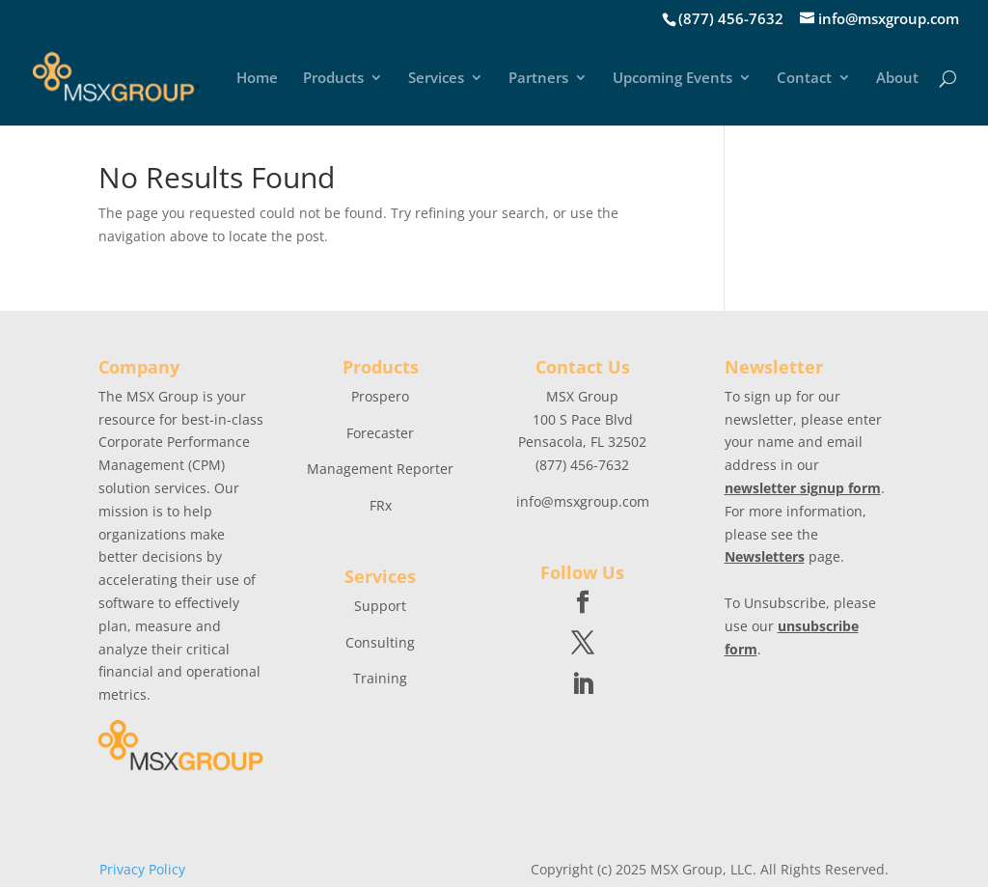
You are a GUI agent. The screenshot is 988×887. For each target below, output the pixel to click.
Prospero (380, 396)
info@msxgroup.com (582, 501)
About (897, 78)
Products (333, 78)
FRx (381, 505)
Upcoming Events (672, 78)
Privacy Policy (142, 869)
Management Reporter (380, 468)
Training (380, 678)
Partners (538, 78)
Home (257, 78)
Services (436, 78)
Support (380, 605)
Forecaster (380, 433)
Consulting (380, 642)
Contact (804, 78)
